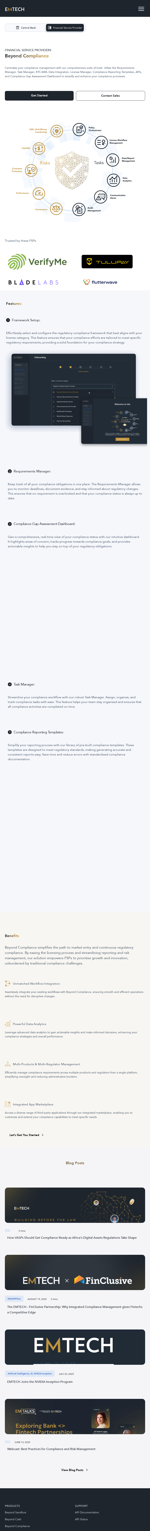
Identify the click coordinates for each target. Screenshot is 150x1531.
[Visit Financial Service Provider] (65, 28)
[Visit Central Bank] (25, 28)
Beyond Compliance (17, 1526)
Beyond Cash (13, 1519)
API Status (81, 1519)
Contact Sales (110, 96)
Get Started (39, 95)
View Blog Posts (75, 1470)
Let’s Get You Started (27, 1135)
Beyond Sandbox (15, 1512)
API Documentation (87, 1512)
